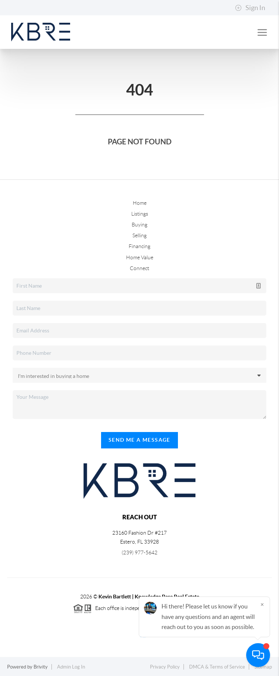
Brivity (41, 667)
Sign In (250, 8)
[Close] (262, 604)
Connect (139, 268)
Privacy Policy (165, 667)
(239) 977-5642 (139, 552)
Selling (139, 235)
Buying (139, 225)
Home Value (139, 257)
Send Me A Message (139, 440)
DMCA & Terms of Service (217, 667)
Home (140, 203)
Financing (139, 246)
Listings (139, 214)
